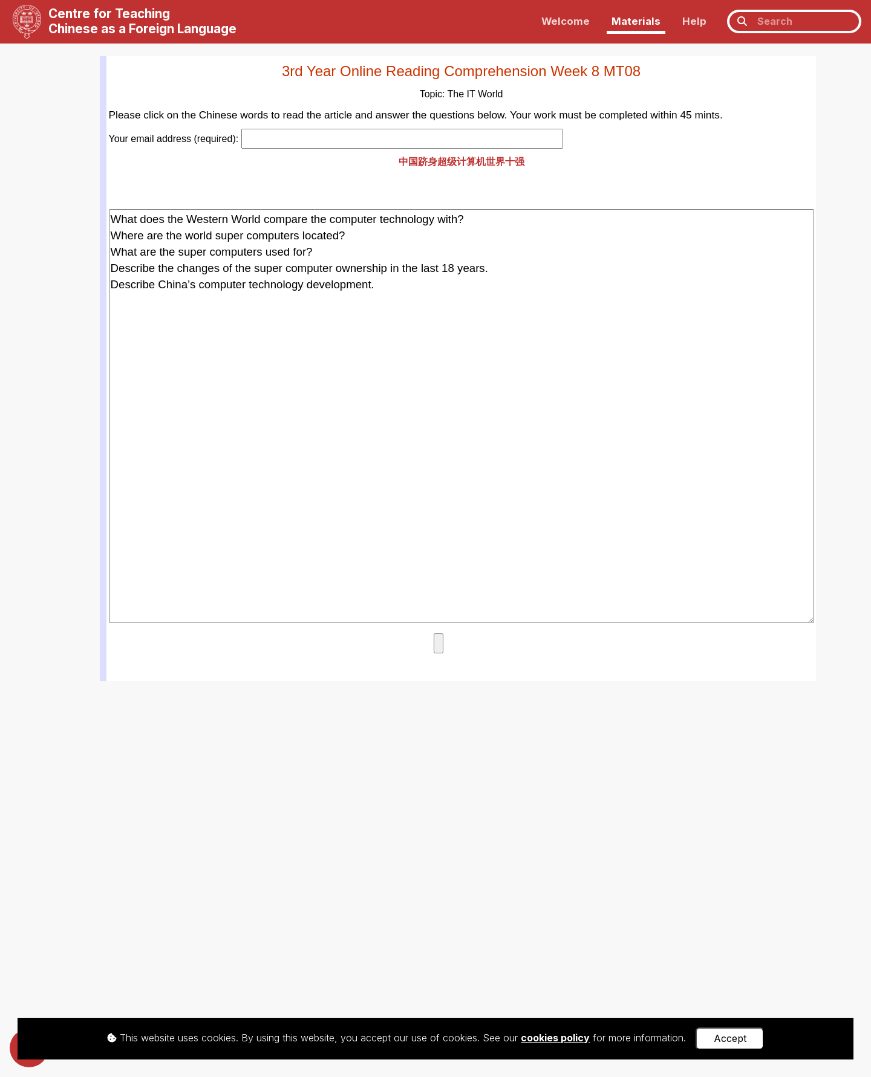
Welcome (565, 21)
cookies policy (555, 1038)
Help (694, 21)
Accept (730, 1038)
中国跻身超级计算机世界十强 (461, 161)
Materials (636, 21)
